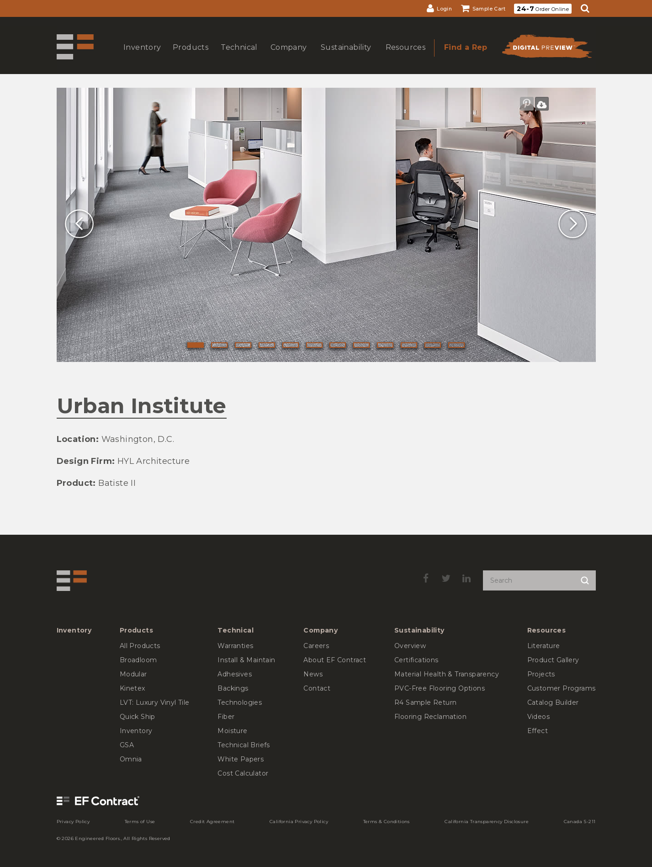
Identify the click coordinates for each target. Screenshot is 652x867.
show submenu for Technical (238, 56)
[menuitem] (439, 8)
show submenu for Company (288, 56)
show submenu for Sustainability (345, 56)
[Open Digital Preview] (546, 49)
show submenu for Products (189, 56)
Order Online (543, 9)
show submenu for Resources (404, 56)
